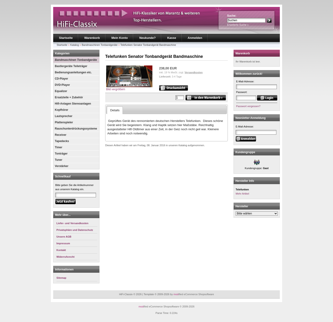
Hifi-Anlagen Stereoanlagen (73, 103)
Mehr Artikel (242, 193)
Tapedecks (62, 141)
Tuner (58, 159)
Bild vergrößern (129, 88)
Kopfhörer (61, 109)
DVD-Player (62, 85)
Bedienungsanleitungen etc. (73, 72)
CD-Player (61, 78)
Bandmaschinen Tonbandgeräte (99, 44)
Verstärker (61, 166)
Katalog (74, 44)
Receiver (60, 134)
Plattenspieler (64, 122)
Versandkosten (194, 72)
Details (114, 110)
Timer (58, 147)
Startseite (66, 38)
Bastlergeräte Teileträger (71, 66)
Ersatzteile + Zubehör (69, 97)
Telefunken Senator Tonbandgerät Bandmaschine (148, 44)
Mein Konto (119, 38)
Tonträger (61, 153)
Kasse (171, 38)
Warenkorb (92, 38)
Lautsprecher (63, 116)
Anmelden (195, 38)
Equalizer (61, 91)
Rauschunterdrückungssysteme (76, 128)
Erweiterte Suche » (238, 24)
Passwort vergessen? (248, 106)
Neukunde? (147, 38)
